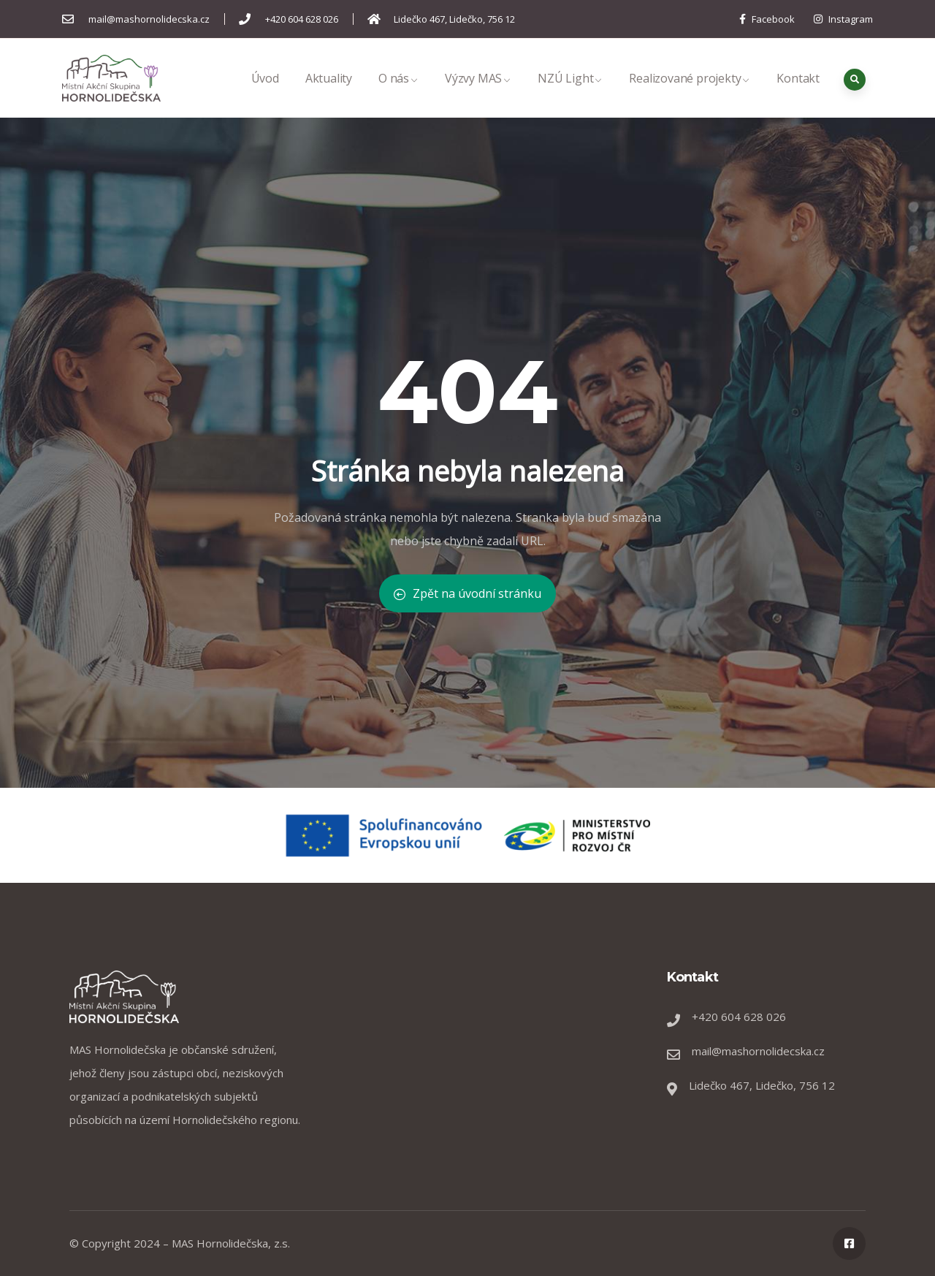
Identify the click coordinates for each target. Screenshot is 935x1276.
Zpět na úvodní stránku (467, 593)
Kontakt (798, 94)
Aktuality (328, 94)
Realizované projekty (689, 94)
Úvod (265, 94)
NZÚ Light (570, 94)
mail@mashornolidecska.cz (758, 1051)
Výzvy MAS (478, 94)
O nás (398, 94)
